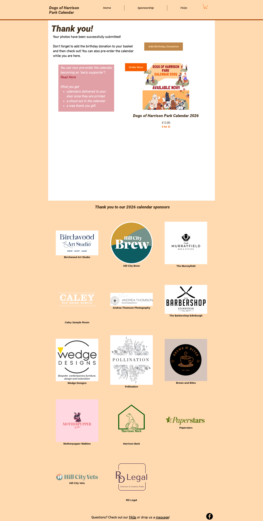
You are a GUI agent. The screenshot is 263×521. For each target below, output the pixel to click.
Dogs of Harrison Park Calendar (64, 10)
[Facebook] (209, 516)
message (162, 518)
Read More (68, 77)
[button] (205, 6)
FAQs (132, 518)
